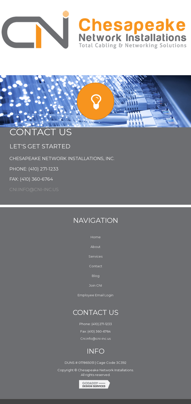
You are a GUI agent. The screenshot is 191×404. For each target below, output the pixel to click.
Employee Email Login (95, 295)
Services (95, 256)
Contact (95, 266)
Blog (95, 276)
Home (96, 237)
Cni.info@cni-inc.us (34, 189)
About (95, 247)
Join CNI (95, 285)
